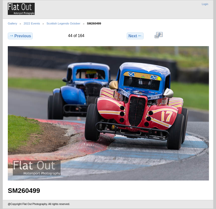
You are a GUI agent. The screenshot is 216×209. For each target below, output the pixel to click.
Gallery (12, 23)
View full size (158, 35)
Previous (20, 36)
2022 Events (32, 23)
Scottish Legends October (63, 23)
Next (135, 36)
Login (205, 4)
